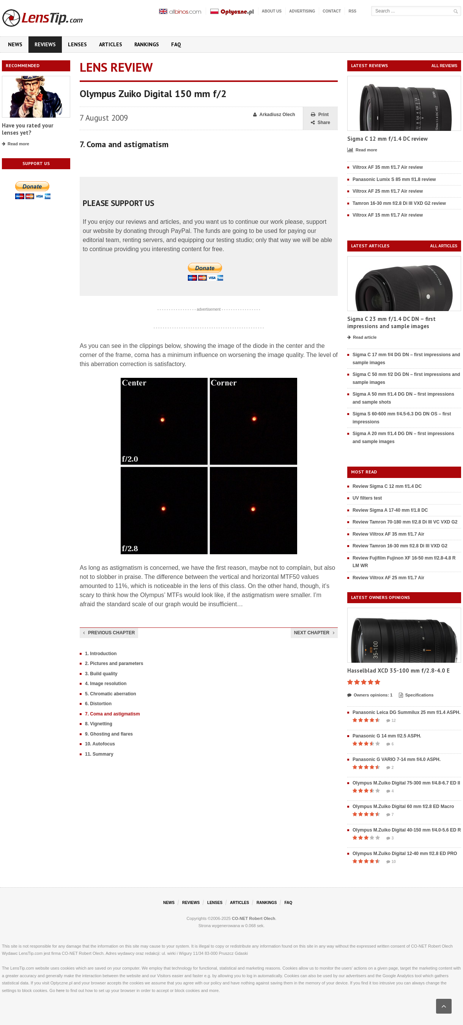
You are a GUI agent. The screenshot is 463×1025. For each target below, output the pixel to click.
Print (320, 115)
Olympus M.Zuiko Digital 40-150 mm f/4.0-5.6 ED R (407, 830)
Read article (361, 337)
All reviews (444, 66)
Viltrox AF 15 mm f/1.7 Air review (388, 215)
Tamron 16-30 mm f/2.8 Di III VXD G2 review (399, 203)
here (60, 990)
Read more (15, 144)
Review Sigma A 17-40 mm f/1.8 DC (390, 510)
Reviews (45, 44)
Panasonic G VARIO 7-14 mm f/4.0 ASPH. (397, 759)
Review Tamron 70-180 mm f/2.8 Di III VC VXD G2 (405, 522)
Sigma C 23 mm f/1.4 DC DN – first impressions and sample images (391, 322)
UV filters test (367, 498)
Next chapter (314, 632)
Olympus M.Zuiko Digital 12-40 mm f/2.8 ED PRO (405, 853)
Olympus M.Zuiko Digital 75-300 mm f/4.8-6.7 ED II (406, 783)
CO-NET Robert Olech (253, 918)
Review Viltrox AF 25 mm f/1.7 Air (388, 577)
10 (391, 862)
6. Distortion (98, 703)
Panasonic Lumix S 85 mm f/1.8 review (394, 179)
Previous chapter (109, 632)
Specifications (416, 695)
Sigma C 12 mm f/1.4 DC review (387, 138)
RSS (352, 11)
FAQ (176, 44)
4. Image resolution (105, 683)
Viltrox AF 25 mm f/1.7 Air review (388, 191)
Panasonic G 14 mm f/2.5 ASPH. (387, 736)
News (15, 44)
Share (320, 123)
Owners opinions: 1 (369, 695)
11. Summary (99, 754)
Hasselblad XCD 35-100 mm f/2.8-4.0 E (398, 670)
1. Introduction (101, 653)
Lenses (77, 44)
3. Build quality (101, 673)
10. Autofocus (100, 744)
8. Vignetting (98, 723)
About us (272, 11)
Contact (332, 11)
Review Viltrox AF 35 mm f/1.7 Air (388, 534)
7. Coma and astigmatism (112, 714)
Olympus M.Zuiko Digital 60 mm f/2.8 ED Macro (403, 806)
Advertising (302, 11)
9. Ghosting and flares (109, 734)
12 (391, 721)
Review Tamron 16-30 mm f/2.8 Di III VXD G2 (400, 546)
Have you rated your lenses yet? (27, 129)
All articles (443, 246)
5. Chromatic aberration (110, 693)
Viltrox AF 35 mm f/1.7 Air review (388, 167)
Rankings (146, 44)
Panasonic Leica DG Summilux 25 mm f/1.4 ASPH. (406, 712)
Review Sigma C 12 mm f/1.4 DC (387, 486)
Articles (110, 44)
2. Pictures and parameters (114, 663)
